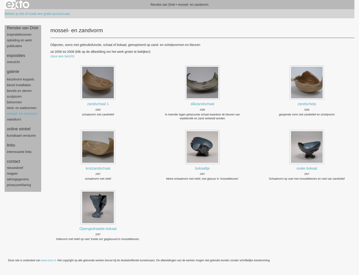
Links (11, 145)
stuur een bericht (62, 56)
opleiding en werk (19, 40)
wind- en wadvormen (21, 108)
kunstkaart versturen (21, 135)
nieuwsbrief (15, 168)
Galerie (13, 71)
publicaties (14, 46)
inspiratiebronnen (19, 34)
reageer (12, 173)
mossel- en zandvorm (22, 113)
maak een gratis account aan (49, 14)
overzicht (13, 62)
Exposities (16, 55)
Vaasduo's (14, 119)
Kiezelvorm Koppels (20, 79)
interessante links (19, 152)
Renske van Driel (162, 4)
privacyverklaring (19, 185)
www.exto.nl (48, 260)
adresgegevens (18, 179)
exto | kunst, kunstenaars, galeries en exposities (17, 4)
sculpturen (14, 96)
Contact (13, 161)
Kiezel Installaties (19, 85)
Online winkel (18, 129)
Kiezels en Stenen (19, 91)
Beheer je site (14, 14)
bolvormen (14, 102)
